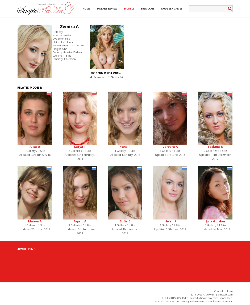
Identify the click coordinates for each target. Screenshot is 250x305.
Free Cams (147, 8)
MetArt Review (107, 8)
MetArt (119, 77)
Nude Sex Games (171, 8)
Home (86, 8)
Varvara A (170, 147)
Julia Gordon (215, 221)
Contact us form (223, 291)
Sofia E (125, 221)
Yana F (125, 147)
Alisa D (35, 147)
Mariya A (35, 221)
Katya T (80, 147)
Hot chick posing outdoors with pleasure (116, 72)
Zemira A (69, 26)
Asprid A (80, 221)
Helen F (170, 221)
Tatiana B (215, 147)
